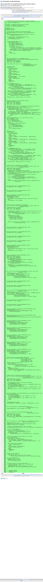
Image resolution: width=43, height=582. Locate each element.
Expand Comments (16, 16)
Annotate (20, 12)
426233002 (5, 5)
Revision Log (25, 12)
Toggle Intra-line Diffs (7, 16)
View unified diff (15, 12)
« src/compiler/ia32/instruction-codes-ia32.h (22, 14)
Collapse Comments (26, 16)
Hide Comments (36, 16)
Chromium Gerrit (25, 579)
